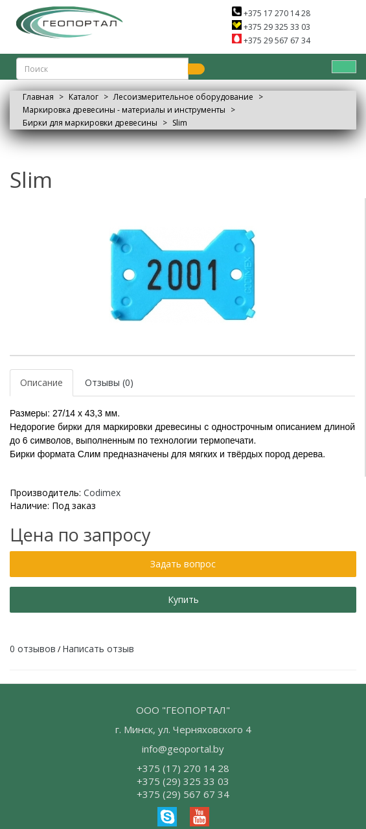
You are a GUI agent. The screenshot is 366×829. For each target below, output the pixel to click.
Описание (41, 382)
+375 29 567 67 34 (271, 40)
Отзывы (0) (109, 382)
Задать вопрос (183, 564)
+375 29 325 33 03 (271, 26)
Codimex (102, 492)
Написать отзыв (98, 648)
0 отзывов (33, 648)
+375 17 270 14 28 (271, 13)
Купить (183, 599)
